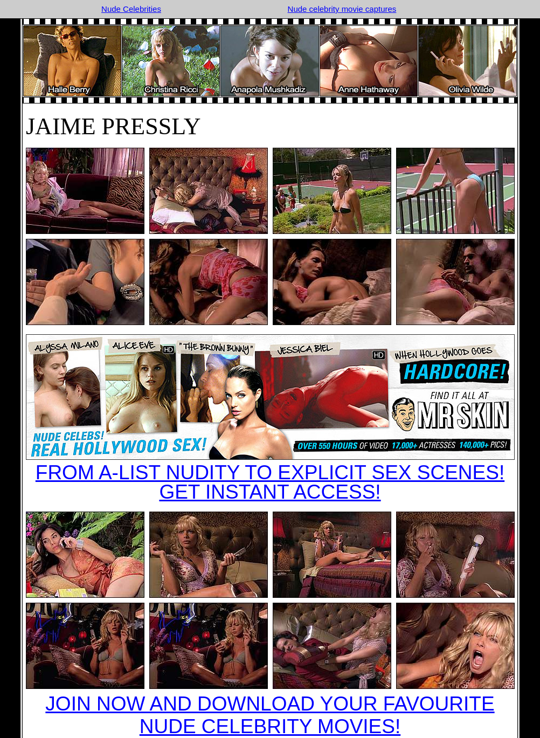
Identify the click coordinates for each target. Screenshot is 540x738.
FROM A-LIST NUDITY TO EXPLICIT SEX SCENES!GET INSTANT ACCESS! (270, 482)
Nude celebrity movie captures (342, 8)
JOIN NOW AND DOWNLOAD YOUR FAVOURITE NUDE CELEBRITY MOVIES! (269, 715)
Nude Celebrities (131, 8)
